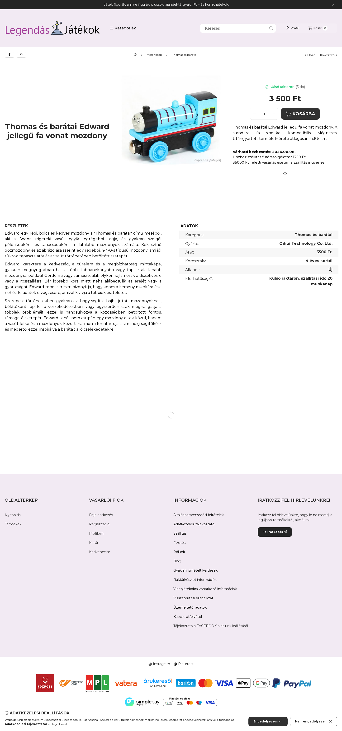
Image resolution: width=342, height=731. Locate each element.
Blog (177, 561)
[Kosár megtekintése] (318, 28)
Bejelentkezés (101, 515)
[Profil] (292, 28)
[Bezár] (333, 4)
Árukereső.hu (158, 686)
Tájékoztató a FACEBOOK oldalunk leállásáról (210, 626)
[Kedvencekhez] (285, 174)
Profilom (96, 533)
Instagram (159, 664)
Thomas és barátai (184, 54)
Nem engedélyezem (313, 721)
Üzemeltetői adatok (190, 607)
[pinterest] (21, 55)
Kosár (93, 543)
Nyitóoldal (13, 515)
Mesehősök (154, 54)
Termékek (13, 524)
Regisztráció (99, 524)
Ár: (189, 252)
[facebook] (9, 55)
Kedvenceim (99, 552)
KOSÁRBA (300, 114)
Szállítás (179, 533)
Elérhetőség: (199, 278)
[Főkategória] (135, 54)
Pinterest (184, 664)
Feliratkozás (275, 532)
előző (310, 55)
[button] (122, 28)
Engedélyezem (267, 721)
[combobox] (238, 28)
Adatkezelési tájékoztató (193, 524)
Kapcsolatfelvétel (187, 617)
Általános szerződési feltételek (198, 515)
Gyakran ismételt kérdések (195, 570)
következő (328, 55)
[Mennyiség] (264, 114)
